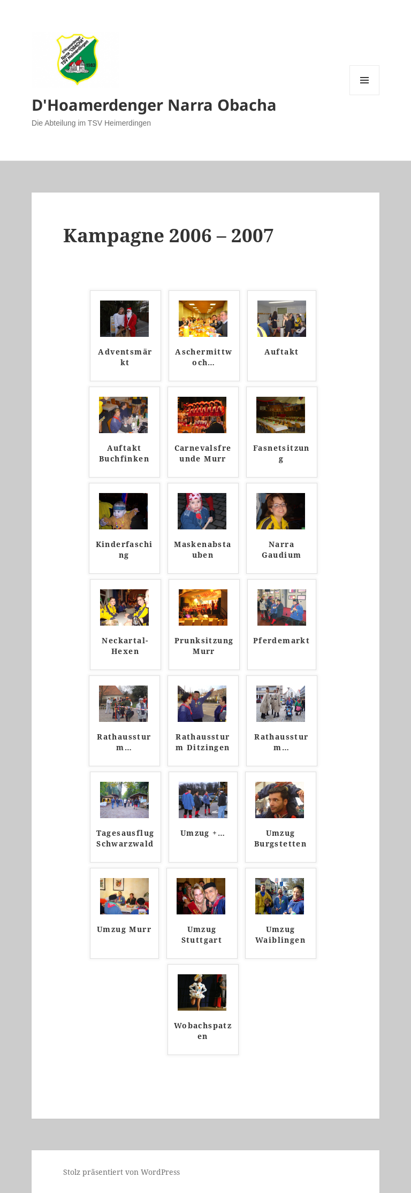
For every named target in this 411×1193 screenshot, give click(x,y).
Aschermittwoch (203, 357)
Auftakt (281, 352)
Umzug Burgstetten (280, 838)
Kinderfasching (124, 549)
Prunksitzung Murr (204, 645)
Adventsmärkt (125, 357)
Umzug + (202, 833)
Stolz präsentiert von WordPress (121, 1172)
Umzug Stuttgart (202, 934)
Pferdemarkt (281, 640)
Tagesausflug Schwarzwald (125, 838)
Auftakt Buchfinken (124, 453)
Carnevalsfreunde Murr (203, 453)
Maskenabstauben (202, 549)
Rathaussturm (124, 742)
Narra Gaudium (282, 549)
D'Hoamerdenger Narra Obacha (154, 104)
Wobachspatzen (203, 1030)
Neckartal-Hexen (125, 645)
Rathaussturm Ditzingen (203, 742)
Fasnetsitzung (281, 453)
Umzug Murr (124, 929)
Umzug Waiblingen (280, 934)
